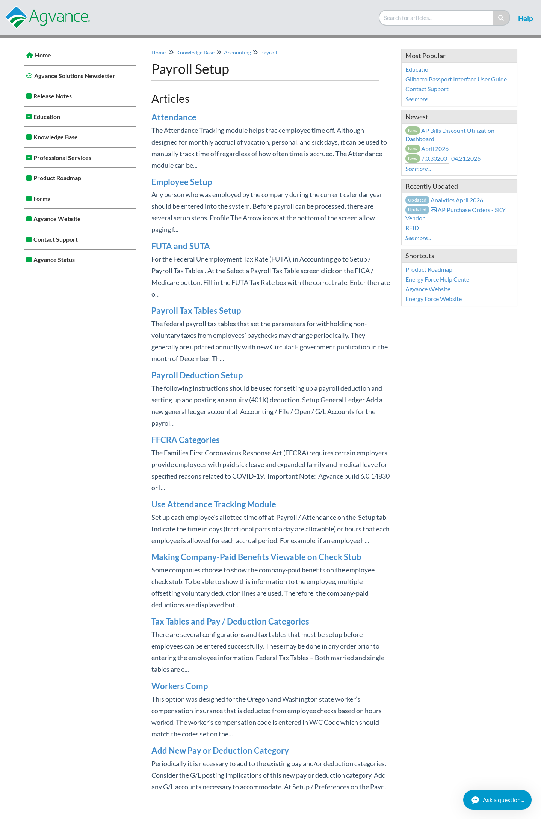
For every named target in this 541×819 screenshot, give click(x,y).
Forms (41, 198)
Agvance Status (54, 259)
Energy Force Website (433, 298)
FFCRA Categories (185, 440)
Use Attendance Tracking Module (213, 504)
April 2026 (427, 148)
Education (46, 116)
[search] (436, 18)
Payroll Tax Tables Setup (196, 311)
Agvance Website (57, 218)
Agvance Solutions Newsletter (74, 75)
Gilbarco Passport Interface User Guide (456, 79)
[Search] (501, 18)
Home (43, 55)
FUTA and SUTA (180, 246)
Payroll (268, 52)
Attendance (173, 117)
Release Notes (52, 95)
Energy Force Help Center (438, 279)
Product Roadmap (57, 177)
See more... (418, 98)
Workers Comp (179, 686)
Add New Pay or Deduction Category (220, 750)
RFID (412, 227)
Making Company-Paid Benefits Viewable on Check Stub (256, 557)
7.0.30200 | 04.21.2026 (443, 158)
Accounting (237, 52)
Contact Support (55, 239)
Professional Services (62, 157)
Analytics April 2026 (444, 199)
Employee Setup (181, 182)
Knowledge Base (55, 136)
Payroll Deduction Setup (197, 375)
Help (525, 18)
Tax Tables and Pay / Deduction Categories (230, 621)
